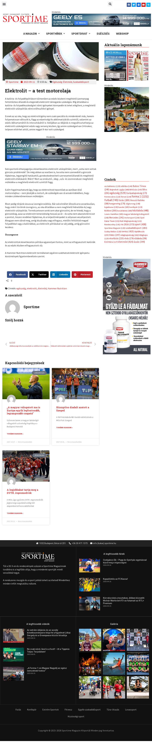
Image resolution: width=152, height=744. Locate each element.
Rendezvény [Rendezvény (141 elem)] (112, 227)
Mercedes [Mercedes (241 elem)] (116, 220)
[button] (4, 3)
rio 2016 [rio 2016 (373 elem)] (127, 227)
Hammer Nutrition (57, 288)
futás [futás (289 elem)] (124, 203)
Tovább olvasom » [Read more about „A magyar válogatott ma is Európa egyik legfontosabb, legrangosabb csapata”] (15, 434)
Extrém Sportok (50, 709)
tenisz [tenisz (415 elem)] (128, 234)
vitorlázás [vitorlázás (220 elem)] (116, 241)
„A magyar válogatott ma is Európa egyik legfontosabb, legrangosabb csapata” (23, 410)
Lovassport (131, 709)
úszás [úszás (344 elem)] (139, 244)
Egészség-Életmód (62, 81)
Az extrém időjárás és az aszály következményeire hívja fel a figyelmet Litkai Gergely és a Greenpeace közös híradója (49, 633)
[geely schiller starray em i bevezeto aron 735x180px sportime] (50, 149)
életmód (42, 288)
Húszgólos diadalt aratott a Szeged (72, 409)
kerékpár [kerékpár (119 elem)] (135, 210)
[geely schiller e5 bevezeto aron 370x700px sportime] (126, 129)
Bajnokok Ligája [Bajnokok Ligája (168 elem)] (119, 192)
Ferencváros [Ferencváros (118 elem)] (112, 199)
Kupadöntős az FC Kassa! (115, 579)
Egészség (103, 33)
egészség (21, 288)
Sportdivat (80, 33)
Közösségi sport (76, 716)
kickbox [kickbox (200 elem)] (110, 213)
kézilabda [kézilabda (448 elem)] (140, 213)
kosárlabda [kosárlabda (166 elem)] (124, 213)
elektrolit (32, 288)
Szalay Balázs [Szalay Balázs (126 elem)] (112, 234)
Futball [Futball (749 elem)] (111, 203)
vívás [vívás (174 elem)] (129, 241)
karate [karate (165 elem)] (123, 210)
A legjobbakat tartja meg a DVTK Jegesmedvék (22, 491)
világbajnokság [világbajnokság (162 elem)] (130, 238)
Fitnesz (68, 709)
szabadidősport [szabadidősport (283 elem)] (136, 230)
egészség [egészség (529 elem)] (118, 196)
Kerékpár (31, 709)
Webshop (122, 33)
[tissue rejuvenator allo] (127, 309)
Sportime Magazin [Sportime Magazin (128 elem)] (114, 231)
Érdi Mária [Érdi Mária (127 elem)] (111, 245)
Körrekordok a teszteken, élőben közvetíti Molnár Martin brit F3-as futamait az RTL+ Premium (123, 601)
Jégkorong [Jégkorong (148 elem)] (133, 206)
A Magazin (31, 33)
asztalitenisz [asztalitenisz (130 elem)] (112, 189)
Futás (18, 709)
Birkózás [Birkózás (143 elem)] (135, 192)
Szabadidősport (81, 81)
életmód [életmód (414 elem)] (125, 244)
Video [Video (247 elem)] (114, 238)
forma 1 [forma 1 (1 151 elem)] (140, 199)
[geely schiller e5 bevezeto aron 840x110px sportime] (101, 19)
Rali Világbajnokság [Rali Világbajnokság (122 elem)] (131, 224)
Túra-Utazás (113, 709)
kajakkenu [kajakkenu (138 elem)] (111, 210)
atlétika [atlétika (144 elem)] (126, 189)
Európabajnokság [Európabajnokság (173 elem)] (136, 196)
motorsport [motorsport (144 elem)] (132, 220)
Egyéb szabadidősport (89, 709)
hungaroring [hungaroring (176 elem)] (117, 206)
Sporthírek (55, 33)
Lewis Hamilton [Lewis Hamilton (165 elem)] (113, 217)
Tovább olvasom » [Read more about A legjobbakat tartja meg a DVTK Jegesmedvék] (15, 513)
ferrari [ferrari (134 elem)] (126, 199)
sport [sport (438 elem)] (140, 227)
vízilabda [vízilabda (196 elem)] (140, 241)
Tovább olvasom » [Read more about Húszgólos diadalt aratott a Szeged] (64, 427)
